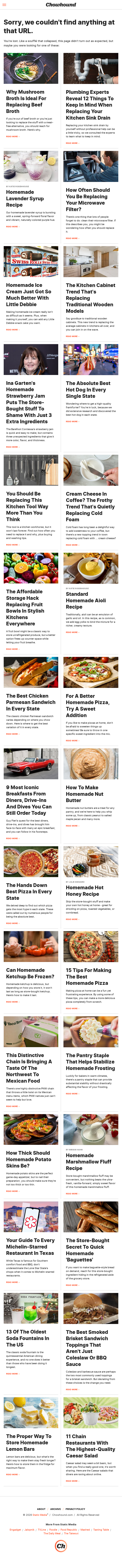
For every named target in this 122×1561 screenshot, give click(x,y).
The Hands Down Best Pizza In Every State (29, 891)
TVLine (42, 1529)
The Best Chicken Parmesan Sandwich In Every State (30, 702)
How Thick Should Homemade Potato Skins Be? (28, 1159)
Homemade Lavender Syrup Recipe (25, 198)
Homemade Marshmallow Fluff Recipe (88, 1161)
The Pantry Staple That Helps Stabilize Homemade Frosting (90, 1061)
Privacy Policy (75, 1509)
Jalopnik (29, 1529)
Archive (55, 1509)
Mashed (85, 1529)
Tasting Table (101, 1529)
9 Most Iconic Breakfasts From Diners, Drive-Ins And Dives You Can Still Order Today (29, 800)
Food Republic (69, 1529)
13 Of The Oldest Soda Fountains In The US (27, 1338)
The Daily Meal (52, 1533)
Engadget (15, 1529)
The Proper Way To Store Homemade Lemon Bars (28, 1442)
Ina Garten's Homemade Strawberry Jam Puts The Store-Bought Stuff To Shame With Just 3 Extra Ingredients (29, 402)
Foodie (53, 1529)
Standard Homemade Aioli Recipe (86, 600)
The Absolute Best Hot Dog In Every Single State (88, 389)
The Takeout (71, 1533)
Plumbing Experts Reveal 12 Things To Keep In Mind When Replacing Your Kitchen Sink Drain (90, 105)
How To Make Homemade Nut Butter (84, 794)
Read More (12, 136)
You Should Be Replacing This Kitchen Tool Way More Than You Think (27, 506)
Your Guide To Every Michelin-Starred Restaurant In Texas (30, 1246)
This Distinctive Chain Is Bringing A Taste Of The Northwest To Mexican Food (29, 1068)
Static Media (40, 1514)
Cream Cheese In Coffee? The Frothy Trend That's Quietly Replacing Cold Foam (90, 506)
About (41, 1509)
